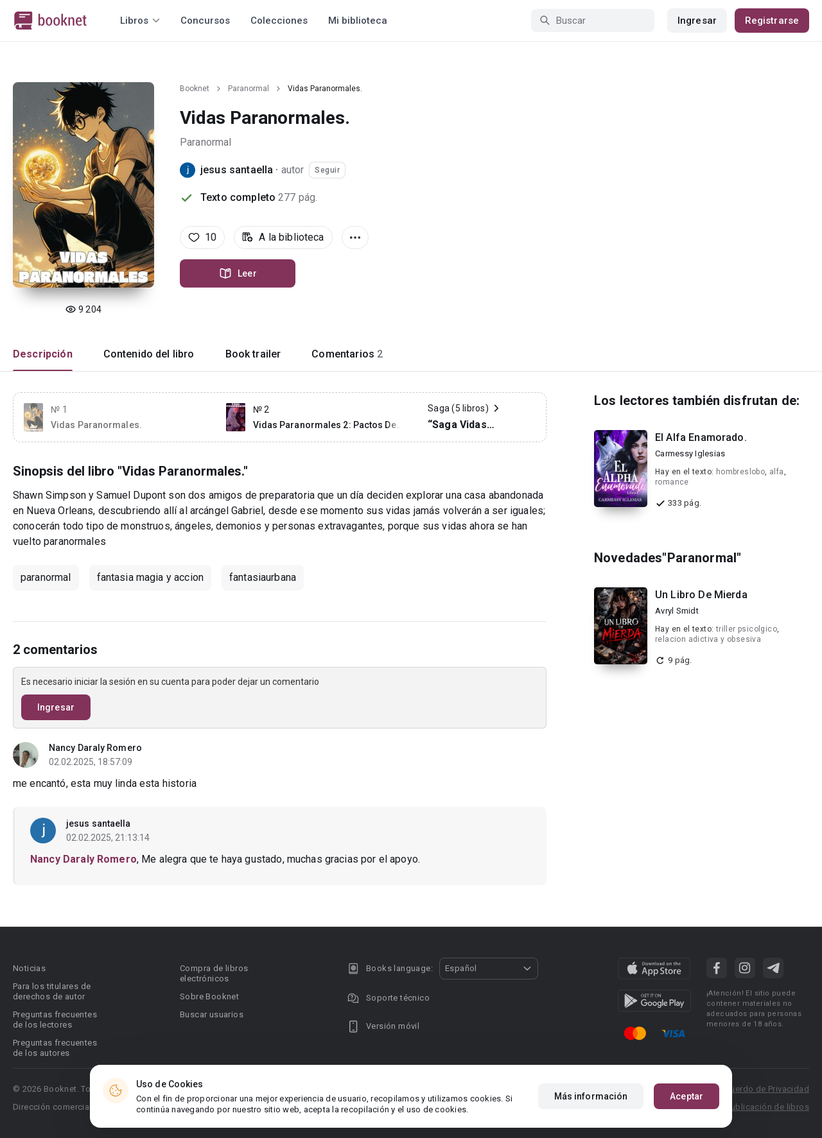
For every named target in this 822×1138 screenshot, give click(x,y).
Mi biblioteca (357, 20)
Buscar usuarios (211, 1014)
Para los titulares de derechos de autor (52, 991)
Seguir (327, 170)
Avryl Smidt (677, 611)
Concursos (205, 20)
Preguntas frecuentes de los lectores (55, 1020)
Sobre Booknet (209, 996)
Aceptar (686, 1096)
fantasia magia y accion (150, 577)
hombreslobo (740, 471)
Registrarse (772, 20)
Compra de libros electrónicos (214, 973)
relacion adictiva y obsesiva (708, 639)
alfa (776, 471)
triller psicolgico (746, 629)
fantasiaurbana (262, 577)
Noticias (29, 968)
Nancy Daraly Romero (95, 748)
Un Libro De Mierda (701, 595)
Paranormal (248, 88)
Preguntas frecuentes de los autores (55, 1048)
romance (672, 482)
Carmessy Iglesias (690, 453)
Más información (591, 1096)
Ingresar (697, 20)
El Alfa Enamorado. (701, 437)
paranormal (46, 577)
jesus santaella (236, 170)
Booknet (194, 88)
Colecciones (279, 20)
